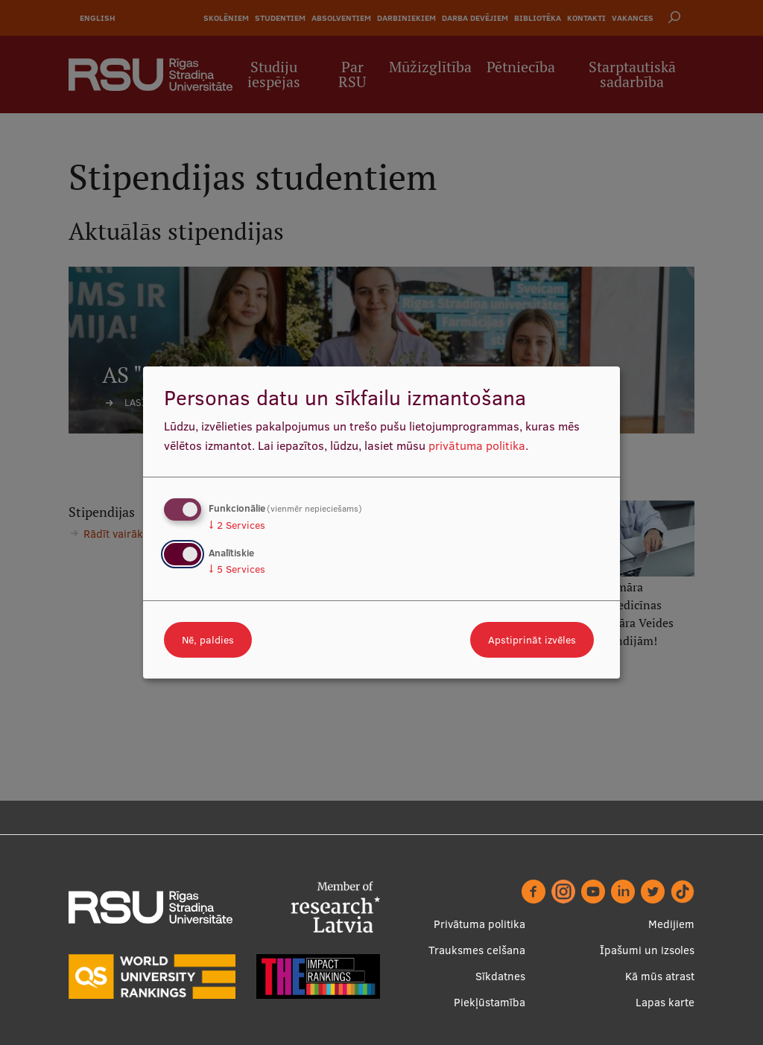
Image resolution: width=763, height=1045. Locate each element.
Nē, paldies (208, 639)
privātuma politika (476, 445)
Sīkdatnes (500, 976)
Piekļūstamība (489, 1002)
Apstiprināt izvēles (532, 639)
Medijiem (671, 924)
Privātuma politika (479, 924)
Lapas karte (665, 1002)
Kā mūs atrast (659, 976)
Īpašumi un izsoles (647, 950)
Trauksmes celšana (476, 950)
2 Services (237, 525)
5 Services (237, 569)
